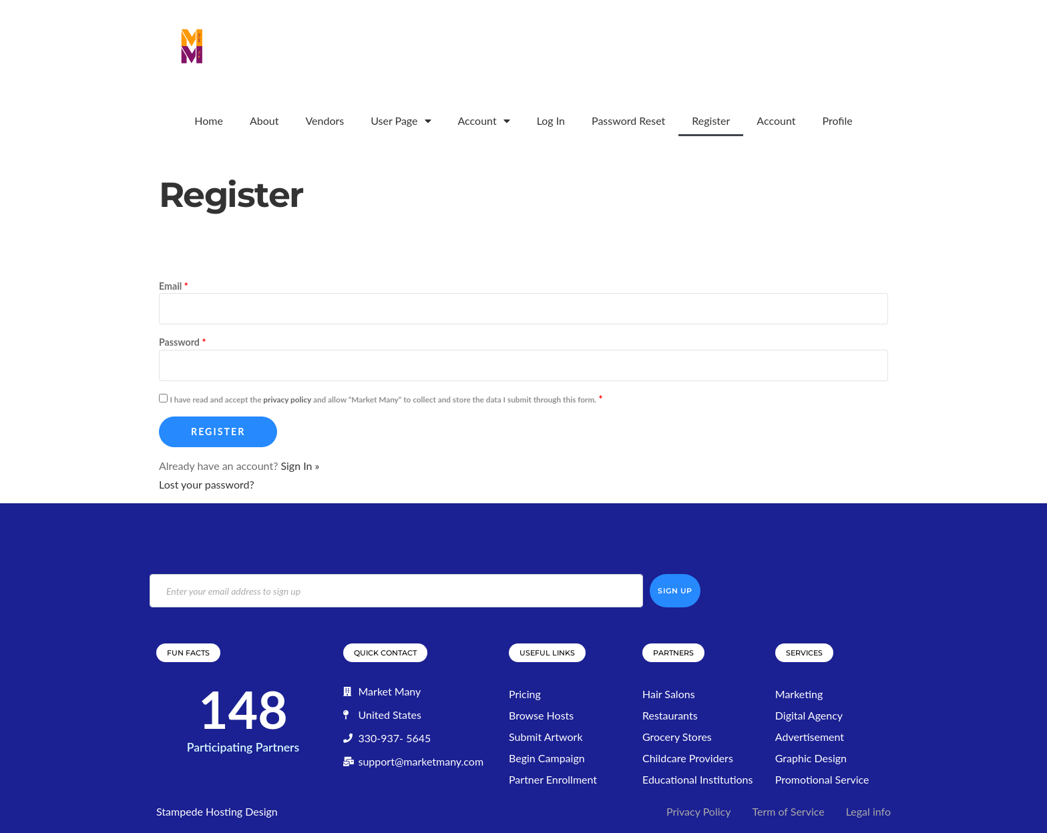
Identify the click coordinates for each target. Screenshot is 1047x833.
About (264, 120)
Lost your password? (206, 484)
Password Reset (628, 120)
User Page (401, 121)
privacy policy (287, 399)
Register (711, 120)
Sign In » (299, 465)
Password (182, 342)
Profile (837, 120)
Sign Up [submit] (675, 590)
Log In (551, 120)
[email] (396, 590)
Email (173, 286)
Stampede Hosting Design (217, 811)
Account (484, 121)
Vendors (324, 120)
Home (208, 120)
